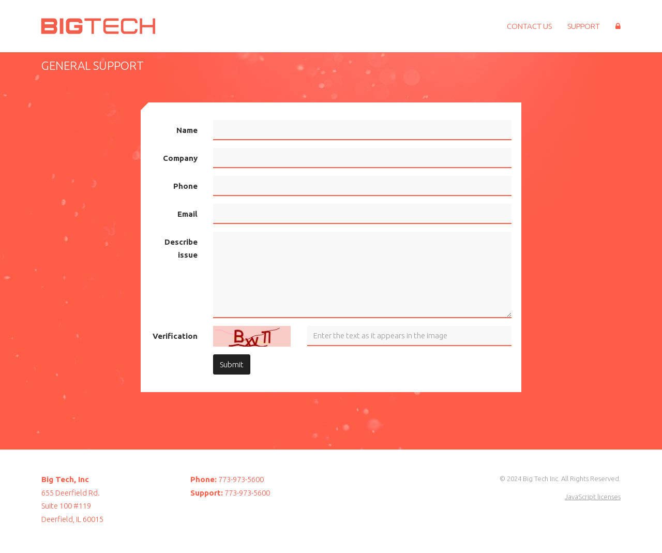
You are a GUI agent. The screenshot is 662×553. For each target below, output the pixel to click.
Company (180, 158)
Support (583, 26)
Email (187, 214)
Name (187, 130)
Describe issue (181, 248)
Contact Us (529, 26)
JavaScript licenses (593, 496)
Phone (185, 186)
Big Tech (96, 26)
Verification (175, 336)
